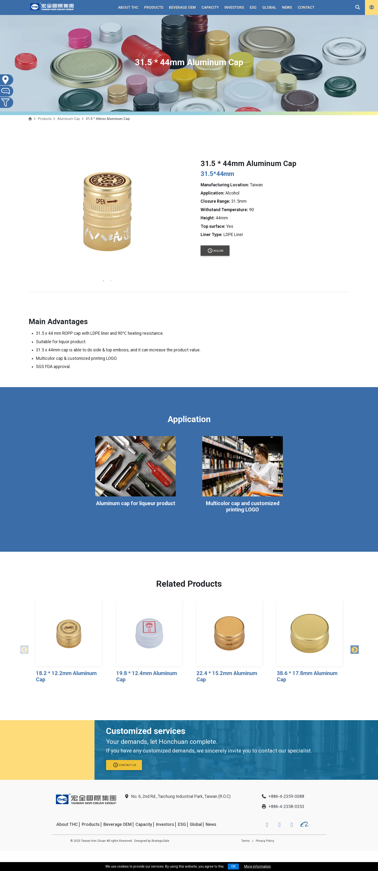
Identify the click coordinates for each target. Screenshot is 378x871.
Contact (306, 7)
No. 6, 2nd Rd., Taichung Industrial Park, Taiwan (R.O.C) (177, 796)
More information (257, 866)
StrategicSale (160, 841)
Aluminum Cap (68, 118)
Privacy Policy (265, 841)
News (287, 7)
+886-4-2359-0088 (282, 796)
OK (233, 866)
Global (269, 7)
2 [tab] (110, 280)
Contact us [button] (124, 765)
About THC (128, 7)
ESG (253, 7)
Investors (234, 7)
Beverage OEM (182, 7)
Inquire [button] (215, 250)
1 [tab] (103, 280)
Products (153, 7)
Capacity (210, 7)
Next (353, 648)
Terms (245, 841)
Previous (22, 648)
